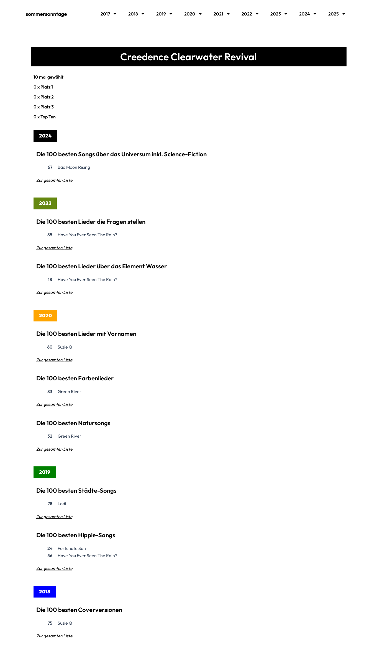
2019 (164, 14)
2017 (109, 14)
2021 (222, 14)
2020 (193, 14)
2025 (337, 14)
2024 (308, 14)
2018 (136, 14)
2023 (279, 14)
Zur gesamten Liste (55, 180)
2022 (250, 14)
